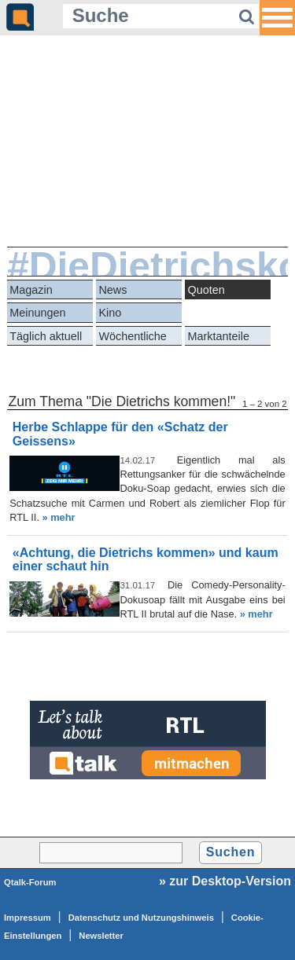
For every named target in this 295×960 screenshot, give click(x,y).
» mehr (59, 517)
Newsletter (101, 935)
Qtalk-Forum (30, 882)
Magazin (30, 290)
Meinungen (37, 312)
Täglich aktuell (45, 336)
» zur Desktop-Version (225, 881)
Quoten (206, 290)
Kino (109, 312)
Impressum (27, 917)
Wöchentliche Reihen (132, 338)
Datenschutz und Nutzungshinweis (141, 917)
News (112, 290)
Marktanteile (218, 336)
